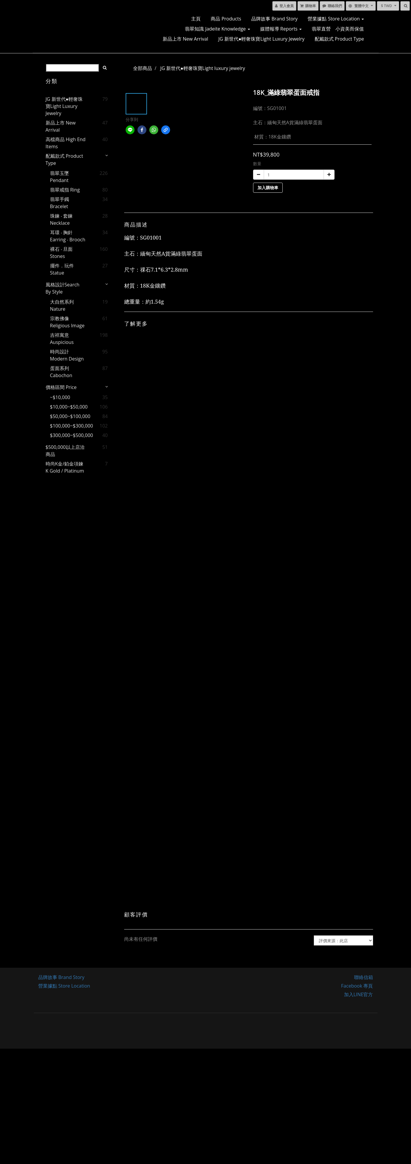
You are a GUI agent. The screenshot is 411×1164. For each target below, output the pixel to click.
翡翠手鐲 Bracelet (59, 203)
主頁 (196, 18)
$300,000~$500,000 (69, 435)
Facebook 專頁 (357, 986)
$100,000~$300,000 (69, 425)
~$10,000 (60, 397)
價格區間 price (61, 387)
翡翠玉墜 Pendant (59, 177)
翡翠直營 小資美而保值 (338, 28)
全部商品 (142, 68)
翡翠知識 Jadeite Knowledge (217, 28)
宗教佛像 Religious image (67, 322)
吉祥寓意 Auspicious (62, 338)
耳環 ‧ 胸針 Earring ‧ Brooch (67, 236)
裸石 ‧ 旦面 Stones (61, 252)
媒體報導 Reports (281, 28)
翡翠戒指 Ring (65, 189)
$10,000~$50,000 (69, 407)
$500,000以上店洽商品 (65, 450)
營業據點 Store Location (336, 18)
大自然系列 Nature (62, 305)
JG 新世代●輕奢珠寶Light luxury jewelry (261, 39)
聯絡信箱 (363, 977)
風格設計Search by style (63, 288)
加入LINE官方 (358, 994)
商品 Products (226, 18)
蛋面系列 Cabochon (61, 372)
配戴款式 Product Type (339, 39)
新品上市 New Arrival (185, 39)
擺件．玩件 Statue (62, 269)
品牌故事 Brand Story (274, 18)
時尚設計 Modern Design (67, 355)
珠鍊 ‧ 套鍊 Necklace (61, 219)
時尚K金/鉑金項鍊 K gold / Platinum (65, 467)
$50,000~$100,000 (69, 416)
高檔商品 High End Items (66, 143)
